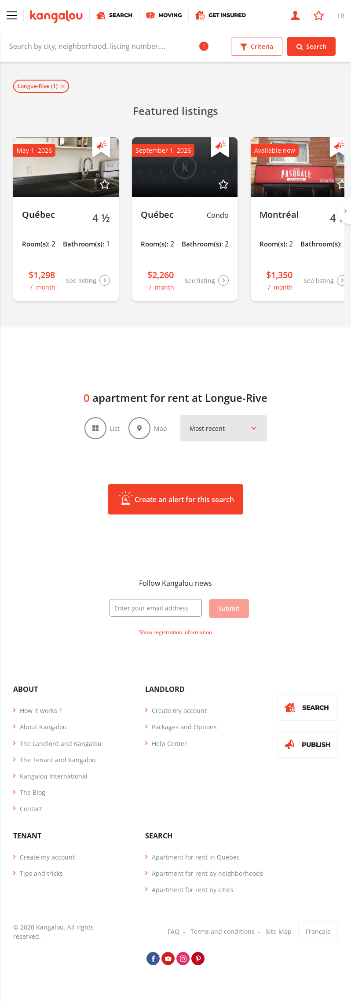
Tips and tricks (41, 873)
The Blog (32, 792)
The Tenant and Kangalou (58, 760)
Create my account (179, 710)
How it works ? (41, 710)
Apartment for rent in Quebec (196, 857)
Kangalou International (54, 776)
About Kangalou (43, 727)
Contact (31, 809)
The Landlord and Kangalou (61, 743)
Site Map (279, 931)
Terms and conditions (222, 931)
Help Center (169, 743)
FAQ (173, 931)
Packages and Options (184, 727)
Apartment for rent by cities (193, 889)
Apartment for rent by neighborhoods (207, 873)
